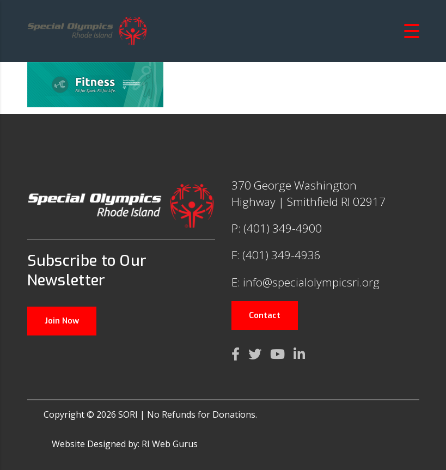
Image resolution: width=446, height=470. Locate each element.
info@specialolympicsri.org (311, 282)
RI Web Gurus (170, 444)
